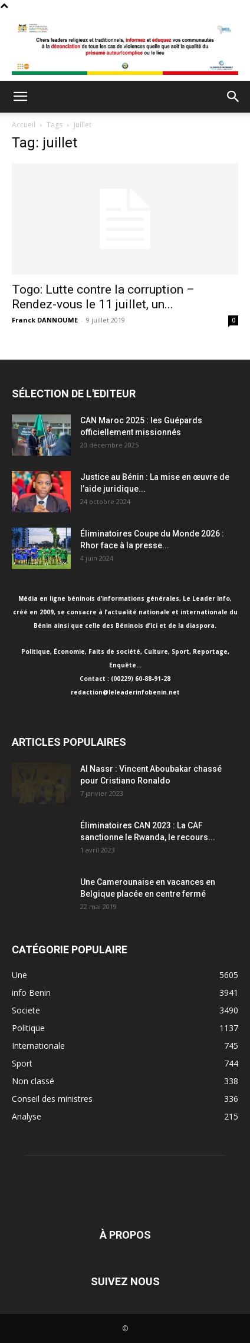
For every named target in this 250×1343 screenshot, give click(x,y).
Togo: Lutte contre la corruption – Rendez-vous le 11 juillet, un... (103, 296)
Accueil (23, 125)
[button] (20, 97)
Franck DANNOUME (45, 319)
